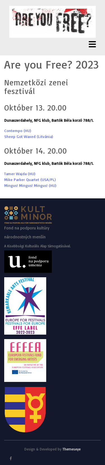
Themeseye (71, 449)
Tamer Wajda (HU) (19, 173)
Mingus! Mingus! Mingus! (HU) (30, 185)
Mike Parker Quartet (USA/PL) (30, 179)
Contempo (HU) (17, 130)
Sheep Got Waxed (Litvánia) (28, 136)
